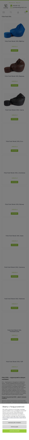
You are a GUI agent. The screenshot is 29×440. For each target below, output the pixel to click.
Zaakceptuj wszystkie (14, 430)
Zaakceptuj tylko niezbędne (14, 422)
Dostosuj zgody (14, 426)
